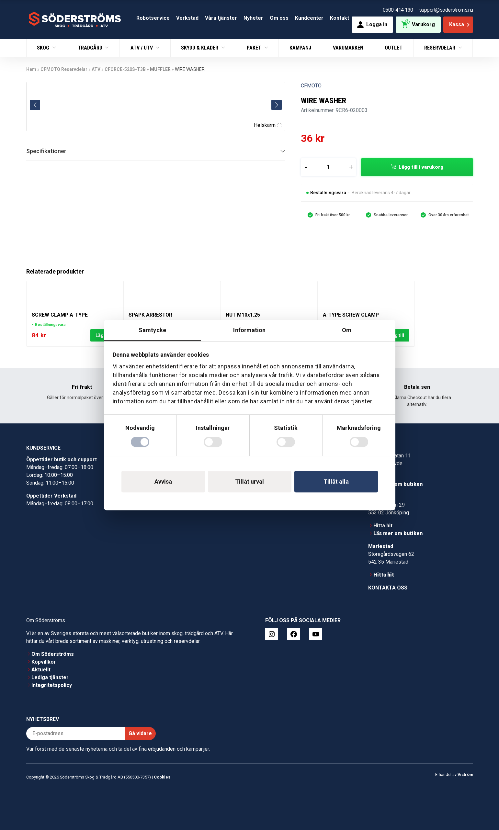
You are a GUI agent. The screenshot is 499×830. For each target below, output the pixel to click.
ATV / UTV (142, 48)
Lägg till (395, 335)
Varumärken (348, 48)
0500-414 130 (398, 10)
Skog (44, 48)
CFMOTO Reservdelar (63, 69)
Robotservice (153, 18)
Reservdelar (440, 48)
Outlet (394, 48)
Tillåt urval (249, 481)
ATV (96, 69)
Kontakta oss (387, 588)
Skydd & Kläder (200, 48)
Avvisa (163, 481)
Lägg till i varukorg (421, 167)
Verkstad (187, 18)
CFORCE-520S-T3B (125, 69)
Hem (31, 69)
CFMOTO (311, 86)
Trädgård (91, 48)
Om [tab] (346, 330)
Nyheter (253, 18)
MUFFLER (160, 69)
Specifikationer (46, 151)
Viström (465, 774)
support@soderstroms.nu (446, 10)
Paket (255, 48)
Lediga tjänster (50, 677)
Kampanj (300, 48)
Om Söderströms (52, 654)
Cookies (162, 777)
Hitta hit (382, 525)
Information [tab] (249, 330)
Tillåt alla (336, 481)
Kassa (460, 24)
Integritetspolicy (51, 685)
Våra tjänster (221, 18)
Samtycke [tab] (152, 330)
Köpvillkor (43, 662)
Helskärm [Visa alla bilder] (267, 125)
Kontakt (339, 18)
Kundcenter (309, 18)
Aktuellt (41, 670)
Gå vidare (140, 733)
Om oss (279, 18)
